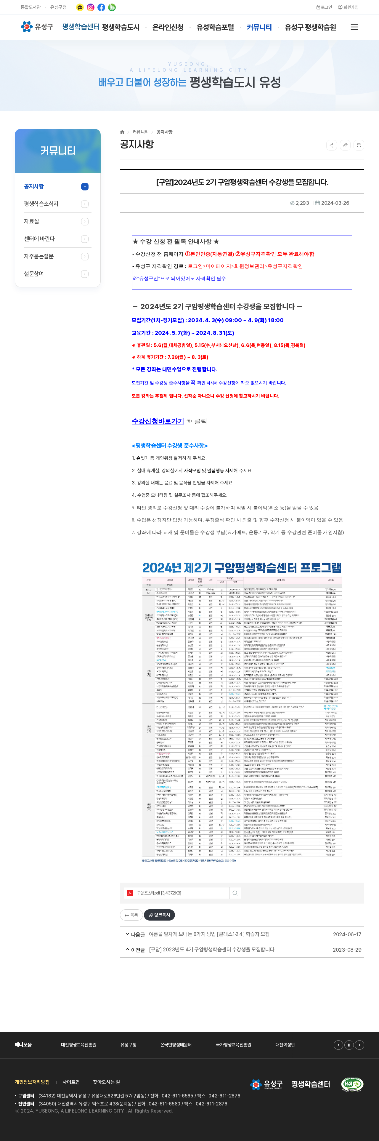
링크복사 (159, 915)
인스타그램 (90, 7)
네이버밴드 (112, 7)
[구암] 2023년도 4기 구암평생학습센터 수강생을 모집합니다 (231, 950)
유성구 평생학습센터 (60, 27)
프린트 (359, 145)
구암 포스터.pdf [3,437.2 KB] (152, 893)
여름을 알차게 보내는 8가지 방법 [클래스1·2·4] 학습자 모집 (231, 934)
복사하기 (345, 145)
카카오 (80, 7)
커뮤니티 (141, 132)
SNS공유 (331, 145)
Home (122, 132)
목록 (131, 915)
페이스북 (101, 7)
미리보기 (235, 893)
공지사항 (165, 132)
